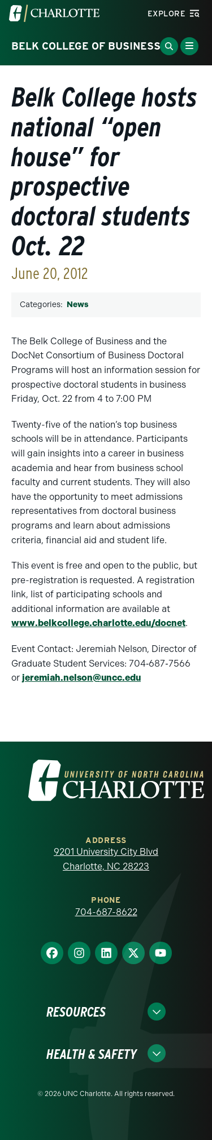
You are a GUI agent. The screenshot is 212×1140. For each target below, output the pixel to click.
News (77, 304)
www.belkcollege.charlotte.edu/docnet (98, 623)
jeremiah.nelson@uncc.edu (81, 677)
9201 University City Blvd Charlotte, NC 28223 (106, 859)
